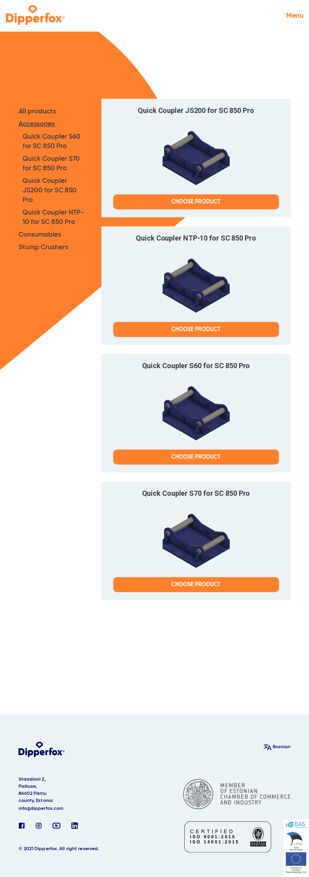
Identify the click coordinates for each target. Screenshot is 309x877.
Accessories (37, 124)
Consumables (40, 234)
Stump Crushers (43, 247)
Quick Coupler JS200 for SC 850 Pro (49, 190)
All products (37, 111)
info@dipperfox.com (41, 808)
